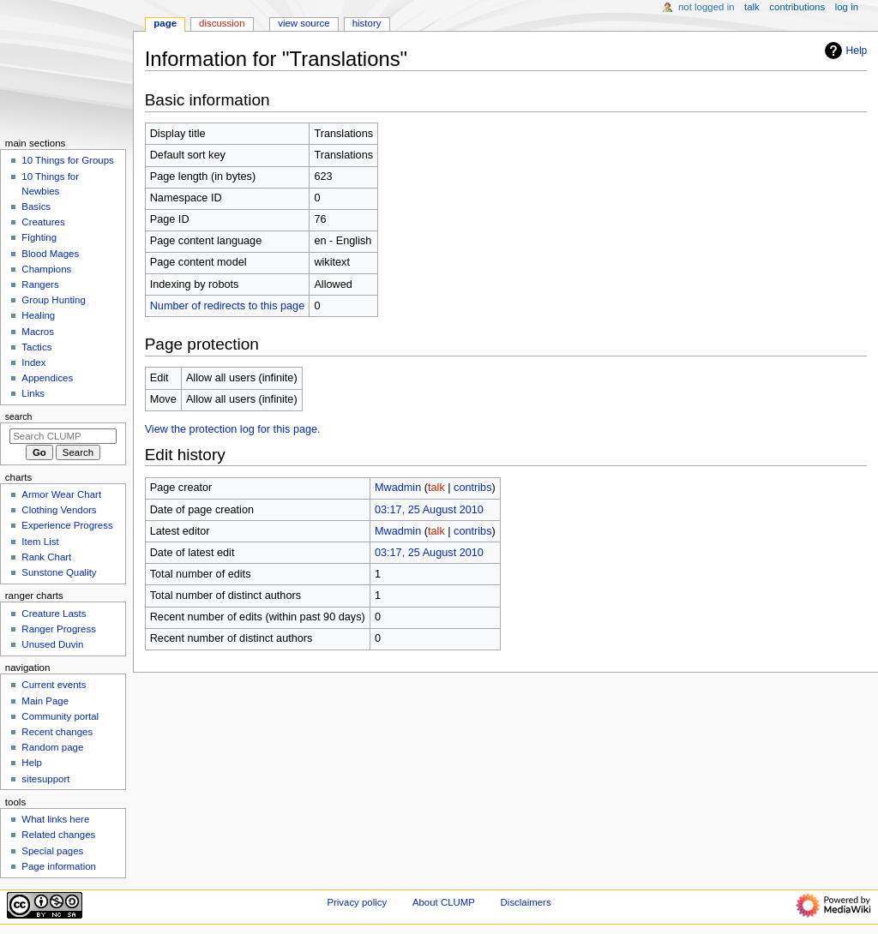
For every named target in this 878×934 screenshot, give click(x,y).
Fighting (39, 237)
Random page (52, 747)
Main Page (45, 701)
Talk (752, 7)
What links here (55, 819)
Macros (37, 331)
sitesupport (45, 779)
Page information (58, 866)
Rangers (39, 284)
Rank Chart (46, 557)
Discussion (221, 23)
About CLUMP (443, 902)
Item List (39, 541)
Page (165, 23)
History (367, 23)
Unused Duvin (52, 644)
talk (436, 488)
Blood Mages (50, 253)
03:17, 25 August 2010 (429, 510)
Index (33, 362)
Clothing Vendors (58, 510)
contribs (472, 488)
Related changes (58, 834)
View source (303, 23)
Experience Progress (66, 525)
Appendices (47, 378)
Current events (53, 685)
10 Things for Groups (67, 160)
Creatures (42, 222)
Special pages (52, 851)
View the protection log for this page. (233, 429)
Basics (36, 206)
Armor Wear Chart (61, 494)
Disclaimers (526, 902)
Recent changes (57, 732)
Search (19, 416)
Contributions (797, 7)
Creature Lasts (53, 613)
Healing (38, 315)
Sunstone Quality (58, 572)
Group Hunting (53, 300)
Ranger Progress (58, 629)
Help (844, 50)
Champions (46, 269)
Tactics (36, 347)
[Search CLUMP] (63, 436)
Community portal (60, 716)
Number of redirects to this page (227, 306)
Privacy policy (357, 902)
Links (33, 393)
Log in (846, 7)
